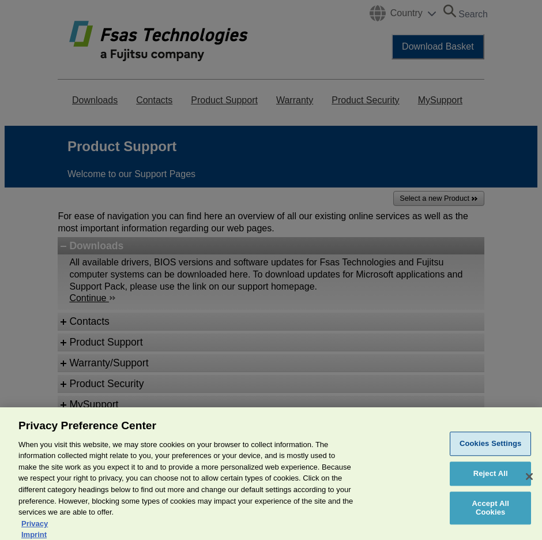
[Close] (529, 485)
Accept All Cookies (490, 517)
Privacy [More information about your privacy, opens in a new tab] (34, 532)
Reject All (490, 482)
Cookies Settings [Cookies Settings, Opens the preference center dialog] (491, 452)
